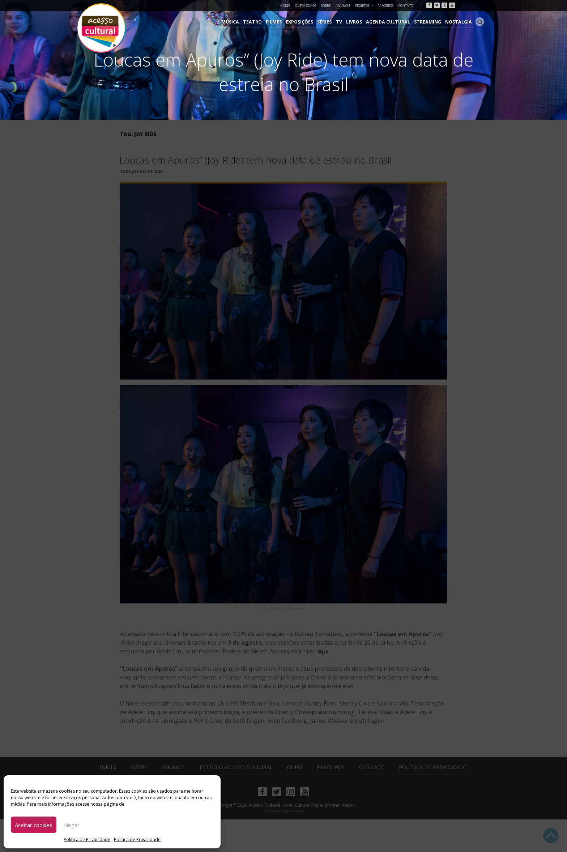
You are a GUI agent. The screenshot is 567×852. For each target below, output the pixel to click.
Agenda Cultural (392, 22)
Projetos (364, 5)
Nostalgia (459, 22)
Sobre (326, 5)
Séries (331, 22)
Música (239, 22)
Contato (405, 5)
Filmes (281, 22)
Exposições (306, 22)
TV (345, 22)
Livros (359, 22)
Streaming (430, 22)
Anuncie (343, 5)
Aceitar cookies (33, 824)
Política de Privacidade (87, 839)
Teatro (261, 22)
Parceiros (385, 5)
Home (285, 5)
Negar (72, 824)
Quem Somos (305, 5)
